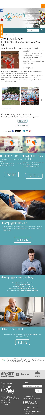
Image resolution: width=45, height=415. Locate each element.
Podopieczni (3, 35)
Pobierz (11, 174)
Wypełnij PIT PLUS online (34, 157)
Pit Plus (20, 359)
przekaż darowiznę (22, 125)
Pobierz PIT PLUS (11, 156)
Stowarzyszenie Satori (9, 35)
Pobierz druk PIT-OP (13, 329)
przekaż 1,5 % (22, 121)
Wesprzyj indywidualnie (15, 223)
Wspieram (22, 240)
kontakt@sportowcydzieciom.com (33, 398)
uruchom (34, 176)
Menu (43, 6)
